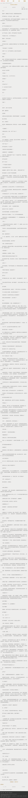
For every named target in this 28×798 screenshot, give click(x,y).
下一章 (23, 7)
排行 (3, 792)
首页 (1, 792)
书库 (5, 792)
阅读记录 (10, 792)
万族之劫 (3, 3)
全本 (7, 792)
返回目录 (14, 7)
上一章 (5, 7)
